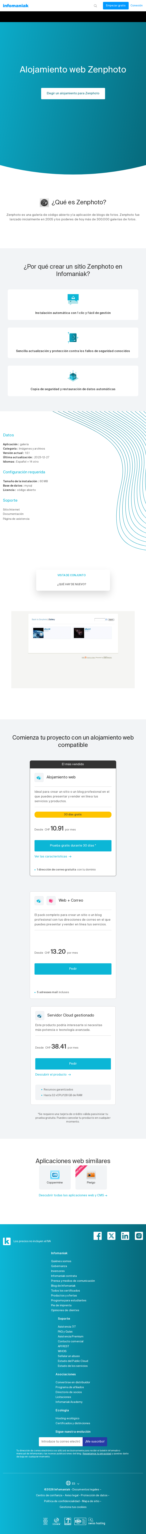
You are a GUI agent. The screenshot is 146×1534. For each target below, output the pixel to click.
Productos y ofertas (64, 1295)
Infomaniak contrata (64, 1276)
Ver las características (51, 856)
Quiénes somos (61, 1261)
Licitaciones (63, 1397)
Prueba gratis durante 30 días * (73, 845)
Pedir (73, 968)
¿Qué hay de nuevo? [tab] (71, 584)
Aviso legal (72, 1495)
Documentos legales (85, 1489)
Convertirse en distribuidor (73, 1382)
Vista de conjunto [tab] (72, 575)
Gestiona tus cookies (73, 1507)
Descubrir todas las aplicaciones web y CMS (71, 1195)
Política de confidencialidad (62, 1501)
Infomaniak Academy (69, 1402)
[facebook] (98, 1236)
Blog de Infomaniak (63, 1286)
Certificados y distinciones (73, 1423)
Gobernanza (59, 1266)
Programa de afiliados (70, 1387)
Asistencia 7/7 (67, 1327)
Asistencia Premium (71, 1336)
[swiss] (67, 1522)
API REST (63, 1346)
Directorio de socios (69, 1392)
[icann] (56, 1522)
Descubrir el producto (51, 1074)
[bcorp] (45, 1522)
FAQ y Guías (65, 1331)
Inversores (58, 1271)
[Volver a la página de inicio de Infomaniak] (15, 5)
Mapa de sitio (90, 1501)
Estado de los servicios (73, 1366)
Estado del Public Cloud (73, 1361)
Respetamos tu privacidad (97, 1454)
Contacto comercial (71, 1341)
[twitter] (111, 1236)
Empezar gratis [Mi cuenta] (116, 5)
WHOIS (62, 1351)
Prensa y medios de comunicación (73, 1281)
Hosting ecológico (67, 1418)
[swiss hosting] (96, 1522)
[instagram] (139, 1236)
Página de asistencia (16, 519)
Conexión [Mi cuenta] (137, 5)
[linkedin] (125, 1236)
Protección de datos (94, 1495)
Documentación (13, 514)
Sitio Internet (11, 509)
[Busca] (95, 6)
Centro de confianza (49, 1495)
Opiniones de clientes (65, 1310)
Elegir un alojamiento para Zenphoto (73, 93)
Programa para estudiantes (69, 1300)
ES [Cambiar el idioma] (76, 1483)
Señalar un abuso (69, 1356)
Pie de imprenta (61, 1305)
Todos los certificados (65, 1290)
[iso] (80, 1522)
